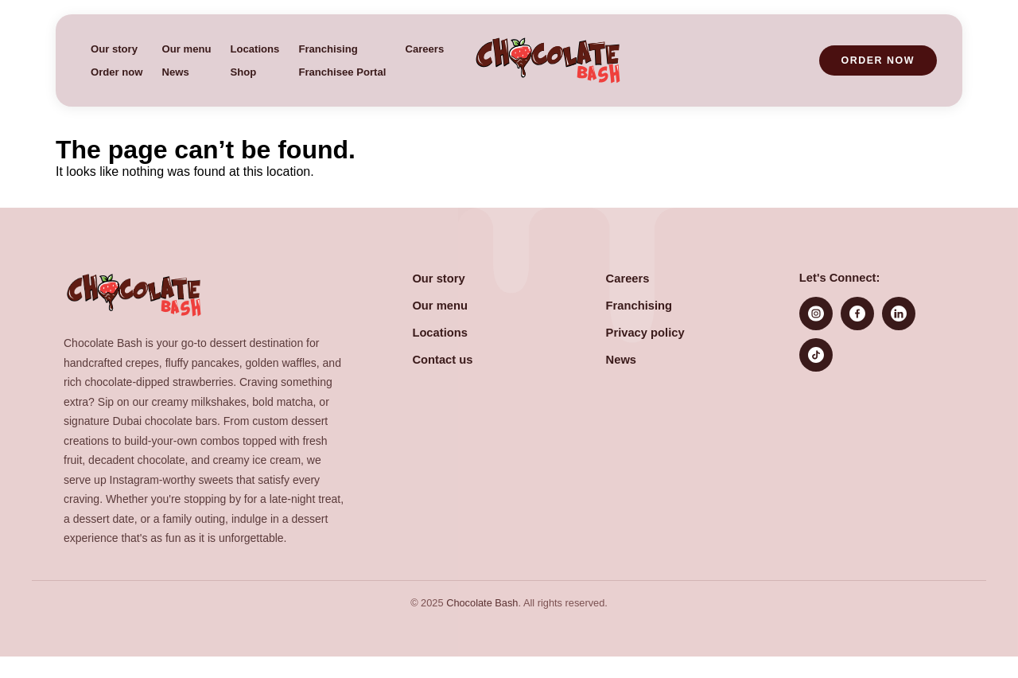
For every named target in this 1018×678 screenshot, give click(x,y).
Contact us (442, 359)
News (175, 72)
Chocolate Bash (482, 603)
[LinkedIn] (898, 313)
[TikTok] (816, 355)
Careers (424, 49)
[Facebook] (857, 313)
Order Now (878, 60)
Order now (117, 72)
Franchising (327, 49)
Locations (254, 49)
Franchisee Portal (342, 72)
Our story (114, 49)
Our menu (187, 49)
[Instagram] (816, 313)
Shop (243, 72)
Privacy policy (645, 332)
